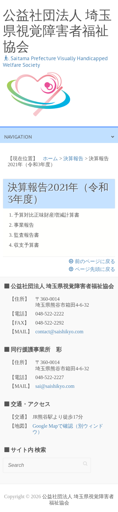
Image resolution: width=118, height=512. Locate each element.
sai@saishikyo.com (55, 386)
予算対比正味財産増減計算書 (46, 215)
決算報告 (73, 158)
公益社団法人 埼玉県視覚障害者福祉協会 (57, 31)
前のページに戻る (95, 261)
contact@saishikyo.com (59, 331)
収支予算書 (26, 245)
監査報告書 (26, 235)
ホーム (50, 158)
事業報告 (24, 225)
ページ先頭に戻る (95, 269)
